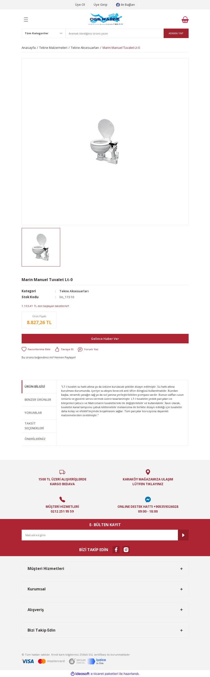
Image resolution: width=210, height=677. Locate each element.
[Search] (127, 33)
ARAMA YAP (176, 33)
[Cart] (185, 19)
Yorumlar (33, 412)
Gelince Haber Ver (105, 338)
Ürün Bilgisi (34, 386)
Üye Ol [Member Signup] (80, 4)
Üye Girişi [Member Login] (100, 4)
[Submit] (183, 535)
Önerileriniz (35, 439)
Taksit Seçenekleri (34, 425)
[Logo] (105, 19)
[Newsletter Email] (105, 535)
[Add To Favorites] (36, 349)
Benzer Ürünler (37, 399)
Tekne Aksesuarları (74, 291)
